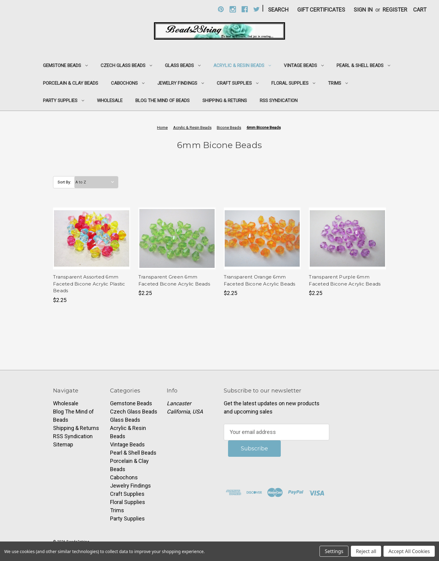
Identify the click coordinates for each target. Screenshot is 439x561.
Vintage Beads (304, 65)
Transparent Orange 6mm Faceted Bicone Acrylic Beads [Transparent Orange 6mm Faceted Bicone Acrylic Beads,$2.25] (259, 280)
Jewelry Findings (180, 83)
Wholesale (110, 100)
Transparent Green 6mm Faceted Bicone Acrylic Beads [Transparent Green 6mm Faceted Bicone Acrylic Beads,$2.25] (174, 280)
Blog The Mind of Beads (162, 100)
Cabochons (128, 83)
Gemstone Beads (65, 65)
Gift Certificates (321, 9)
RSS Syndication (279, 100)
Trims (338, 83)
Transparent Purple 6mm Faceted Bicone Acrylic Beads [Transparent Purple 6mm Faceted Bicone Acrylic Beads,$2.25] (344, 280)
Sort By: (64, 182)
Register (395, 9)
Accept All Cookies (409, 551)
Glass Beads (183, 65)
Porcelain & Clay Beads (70, 83)
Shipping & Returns (224, 100)
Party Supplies (63, 100)
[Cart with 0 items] (420, 9)
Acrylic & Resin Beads (242, 65)
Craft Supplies (238, 83)
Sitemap (63, 444)
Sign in (363, 9)
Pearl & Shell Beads (363, 65)
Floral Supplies (293, 83)
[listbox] (96, 182)
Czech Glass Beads (126, 65)
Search (278, 9)
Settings (334, 551)
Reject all (366, 551)
